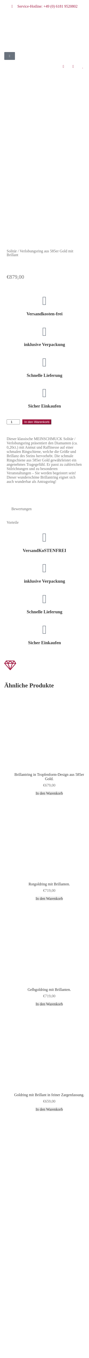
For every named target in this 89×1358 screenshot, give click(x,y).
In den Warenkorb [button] (49, 657)
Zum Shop (52, 1344)
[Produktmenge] (13, 285)
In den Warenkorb (36, 285)
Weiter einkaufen (26, 1351)
